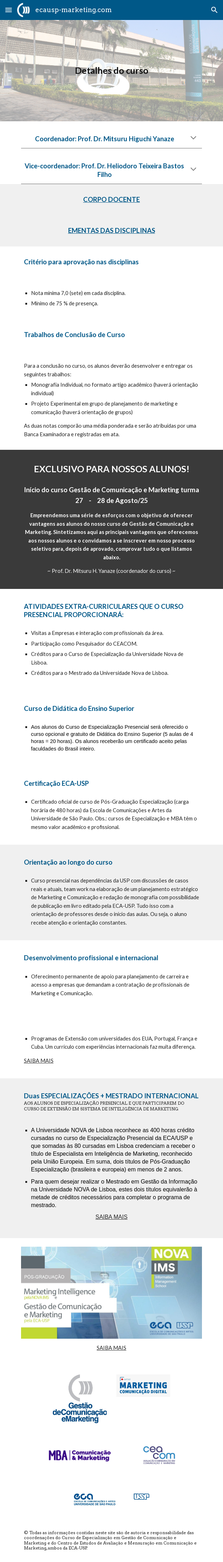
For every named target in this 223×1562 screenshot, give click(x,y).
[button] (8, 10)
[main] (111, 70)
